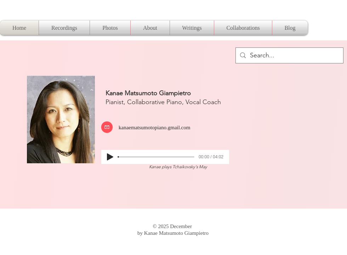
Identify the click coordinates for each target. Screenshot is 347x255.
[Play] (110, 156)
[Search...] (289, 55)
